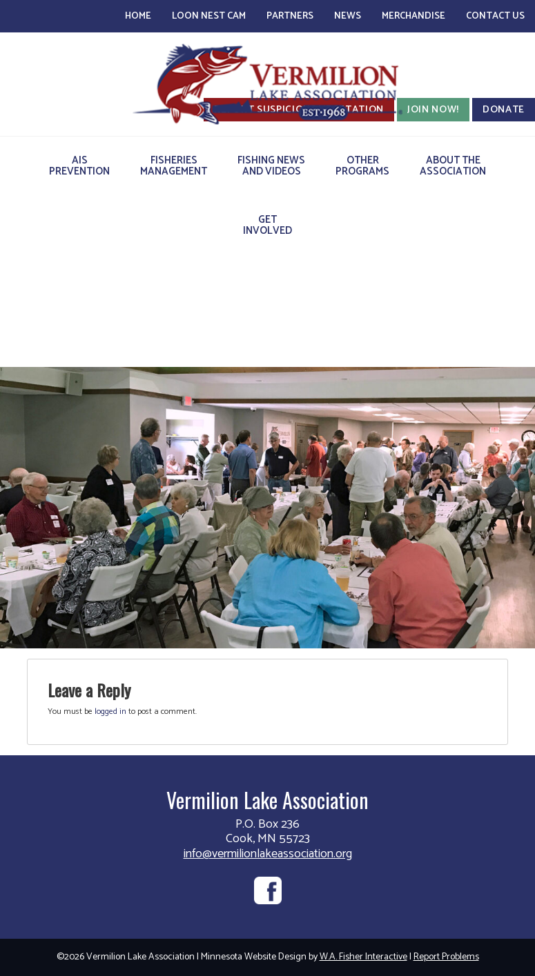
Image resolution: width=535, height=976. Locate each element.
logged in (110, 711)
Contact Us (495, 16)
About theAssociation (453, 166)
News (347, 16)
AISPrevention (79, 166)
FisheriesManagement (173, 166)
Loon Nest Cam (209, 16)
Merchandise (413, 16)
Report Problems (446, 957)
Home (138, 16)
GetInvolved (267, 225)
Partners (289, 16)
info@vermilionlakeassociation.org (268, 854)
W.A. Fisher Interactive (363, 957)
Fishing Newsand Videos (271, 166)
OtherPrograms (362, 166)
